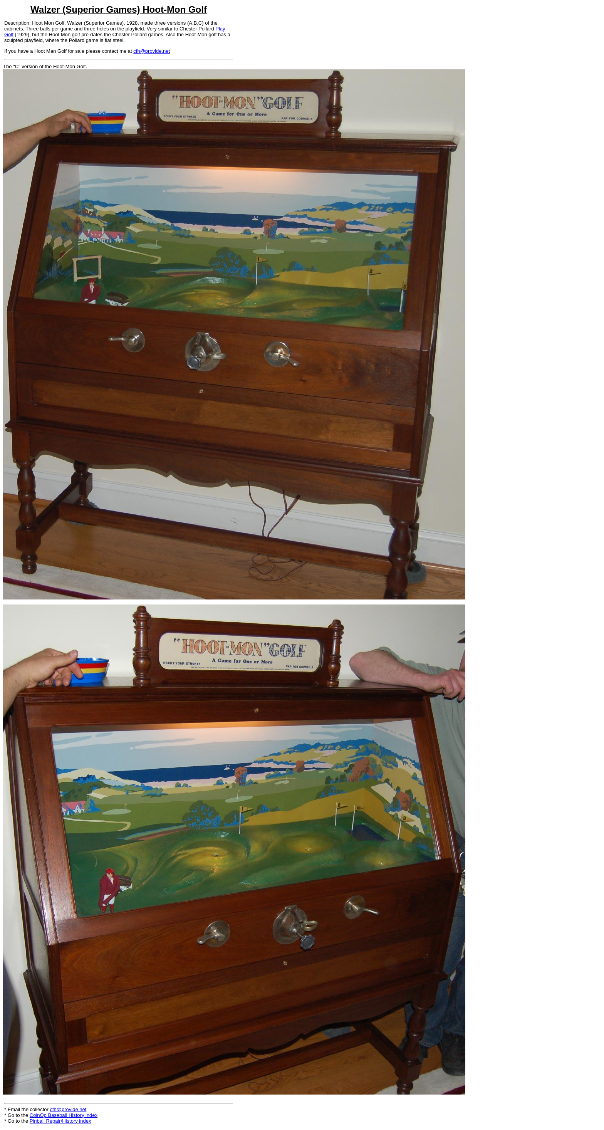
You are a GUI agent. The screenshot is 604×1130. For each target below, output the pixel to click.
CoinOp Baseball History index (63, 1115)
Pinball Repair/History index (60, 1121)
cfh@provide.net (151, 51)
